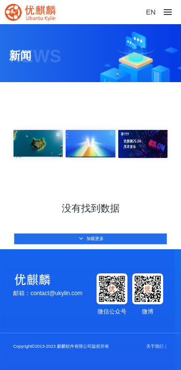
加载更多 (91, 238)
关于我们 (155, 346)
